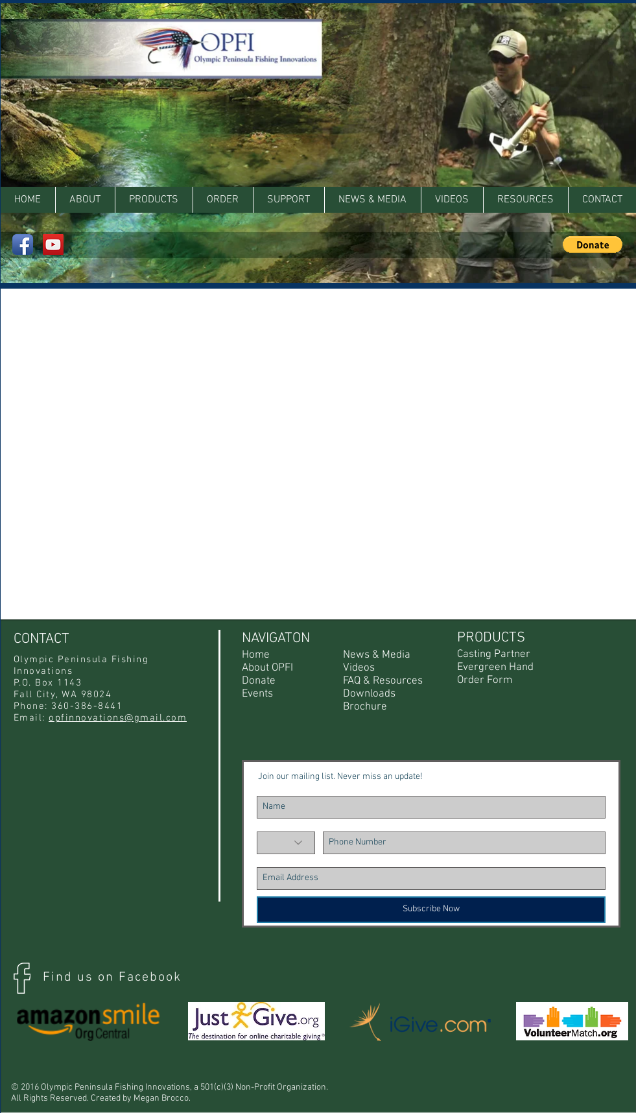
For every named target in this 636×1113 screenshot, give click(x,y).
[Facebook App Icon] (22, 244)
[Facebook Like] (588, 16)
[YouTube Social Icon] (53, 244)
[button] (525, 200)
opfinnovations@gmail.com (118, 718)
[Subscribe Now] (431, 909)
